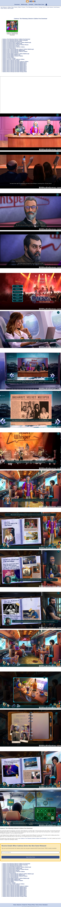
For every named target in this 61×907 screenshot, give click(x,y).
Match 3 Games (21, 7)
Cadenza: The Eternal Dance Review (10, 45)
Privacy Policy (31, 904)
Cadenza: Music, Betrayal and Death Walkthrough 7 (14, 64)
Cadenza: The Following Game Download (12, 41)
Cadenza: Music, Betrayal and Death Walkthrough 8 (14, 63)
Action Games (4, 8)
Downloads (17, 4)
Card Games (56, 7)
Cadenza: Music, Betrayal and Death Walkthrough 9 (14, 62)
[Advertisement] (30, 13)
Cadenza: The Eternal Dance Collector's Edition (13, 47)
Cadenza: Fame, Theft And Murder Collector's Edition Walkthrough (18, 49)
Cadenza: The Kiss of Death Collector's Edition (13, 59)
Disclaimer (45, 904)
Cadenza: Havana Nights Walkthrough (11, 54)
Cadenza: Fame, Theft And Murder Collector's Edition (14, 51)
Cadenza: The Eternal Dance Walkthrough (12, 43)
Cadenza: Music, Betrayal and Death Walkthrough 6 (14, 66)
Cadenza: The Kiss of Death (8, 58)
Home (14, 904)
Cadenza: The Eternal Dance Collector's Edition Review (15, 44)
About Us (19, 904)
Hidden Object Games (12, 7)
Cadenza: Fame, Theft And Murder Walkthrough (13, 50)
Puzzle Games (49, 7)
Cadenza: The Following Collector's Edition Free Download (16, 39)
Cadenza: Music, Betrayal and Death (10, 60)
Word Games (10, 8)
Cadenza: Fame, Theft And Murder (10, 52)
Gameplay (31, 4)
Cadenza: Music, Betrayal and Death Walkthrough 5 (14, 67)
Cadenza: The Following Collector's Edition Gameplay (15, 40)
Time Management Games (32, 7)
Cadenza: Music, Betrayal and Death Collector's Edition (15, 61)
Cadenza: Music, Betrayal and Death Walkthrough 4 (14, 68)
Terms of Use (39, 904)
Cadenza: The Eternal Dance (9, 48)
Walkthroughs (24, 4)
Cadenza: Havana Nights (8, 57)
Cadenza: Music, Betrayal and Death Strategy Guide (14, 71)
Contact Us (24, 904)
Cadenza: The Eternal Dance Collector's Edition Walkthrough (16, 42)
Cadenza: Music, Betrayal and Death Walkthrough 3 (14, 69)
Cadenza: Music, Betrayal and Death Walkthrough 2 (14, 70)
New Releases (4, 7)
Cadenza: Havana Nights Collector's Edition (12, 55)
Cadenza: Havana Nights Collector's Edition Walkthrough (15, 53)
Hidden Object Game (39, 4)
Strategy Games (42, 7)
